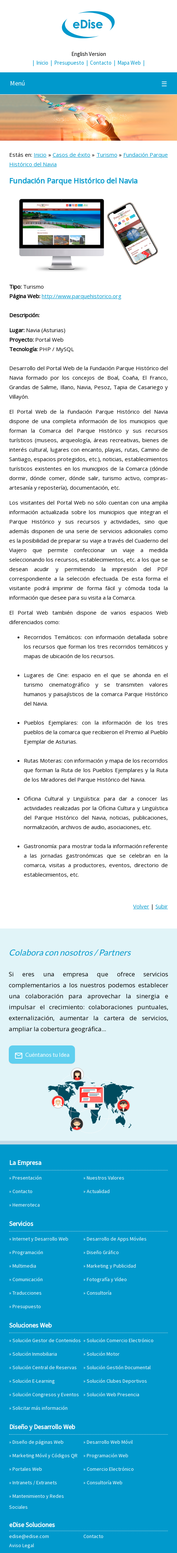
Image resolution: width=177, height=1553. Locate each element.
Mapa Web (129, 62)
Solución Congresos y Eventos (45, 1394)
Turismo (107, 154)
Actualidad (98, 1191)
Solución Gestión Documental (119, 1367)
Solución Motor (103, 1354)
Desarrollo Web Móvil (110, 1442)
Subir (161, 906)
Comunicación (27, 1279)
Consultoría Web (105, 1482)
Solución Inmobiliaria (34, 1354)
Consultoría (99, 1293)
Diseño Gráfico (103, 1252)
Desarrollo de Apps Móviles (117, 1238)
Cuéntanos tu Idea (41, 1054)
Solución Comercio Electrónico (120, 1340)
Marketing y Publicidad (111, 1265)
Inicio (42, 62)
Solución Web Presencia (113, 1394)
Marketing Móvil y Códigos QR (45, 1455)
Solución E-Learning (33, 1381)
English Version (88, 53)
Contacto (101, 62)
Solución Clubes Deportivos (117, 1381)
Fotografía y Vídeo (107, 1279)
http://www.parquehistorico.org (81, 296)
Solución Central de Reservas (44, 1367)
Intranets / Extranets (34, 1482)
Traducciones (27, 1293)
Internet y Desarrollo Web (40, 1238)
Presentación (27, 1177)
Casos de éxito (71, 154)
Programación (27, 1252)
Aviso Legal (21, 1545)
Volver (141, 906)
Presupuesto (69, 62)
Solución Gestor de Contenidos (46, 1340)
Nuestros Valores (105, 1177)
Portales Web (27, 1469)
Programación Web (107, 1455)
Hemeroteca (26, 1204)
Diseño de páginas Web (38, 1442)
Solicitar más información (40, 1408)
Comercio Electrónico (110, 1469)
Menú (88, 83)
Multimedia (24, 1265)
